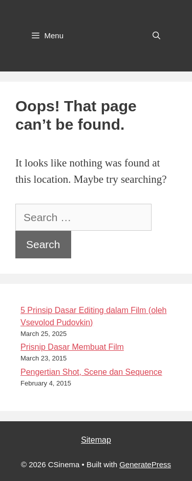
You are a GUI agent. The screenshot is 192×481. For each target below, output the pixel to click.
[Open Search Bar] (156, 35)
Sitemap (96, 440)
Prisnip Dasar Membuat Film (72, 347)
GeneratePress (145, 464)
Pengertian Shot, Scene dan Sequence (91, 372)
